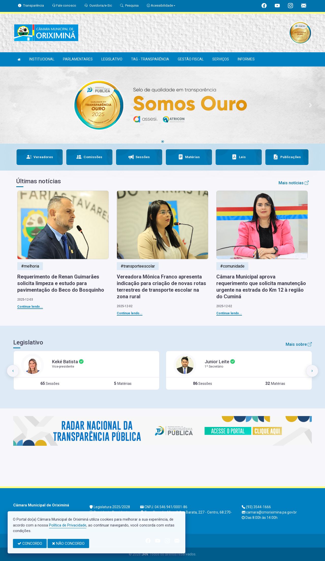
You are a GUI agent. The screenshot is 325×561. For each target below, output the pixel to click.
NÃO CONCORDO (68, 543)
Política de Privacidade (67, 525)
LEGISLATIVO (111, 59)
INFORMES (246, 59)
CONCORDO (30, 543)
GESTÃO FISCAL (191, 59)
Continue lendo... (30, 306)
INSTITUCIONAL (41, 59)
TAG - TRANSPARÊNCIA (150, 59)
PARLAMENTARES (78, 59)
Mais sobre (299, 344)
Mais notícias (294, 182)
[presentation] (13, 371)
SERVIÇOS (220, 59)
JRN (144, 554)
